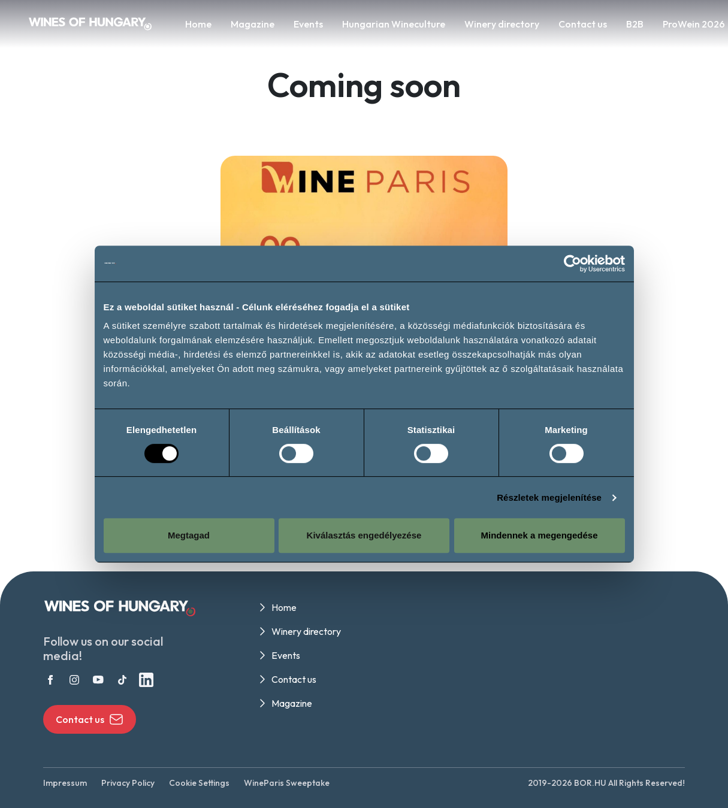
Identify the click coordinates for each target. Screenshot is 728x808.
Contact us (582, 24)
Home (198, 24)
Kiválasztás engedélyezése (364, 535)
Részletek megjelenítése (549, 497)
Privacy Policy (128, 782)
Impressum (65, 782)
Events (308, 24)
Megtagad (189, 535)
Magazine (252, 24)
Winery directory (501, 24)
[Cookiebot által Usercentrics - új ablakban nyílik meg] (572, 264)
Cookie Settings (199, 782)
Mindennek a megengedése (539, 535)
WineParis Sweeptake (287, 782)
